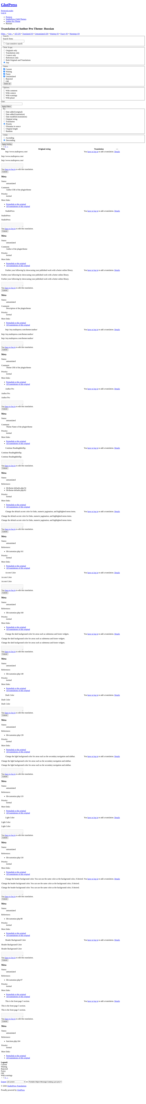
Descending (10, 140)
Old (6, 81)
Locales (10, 11)
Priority (9, 124)
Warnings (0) (75, 34)
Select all (7, 84)
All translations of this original (18, 207)
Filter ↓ (4, 34)
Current (7, 69)
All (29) (18, 34)
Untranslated (9, 76)
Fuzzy (7, 74)
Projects (4, 11)
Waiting (7, 72)
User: (3, 101)
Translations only (12, 53)
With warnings (11, 95)
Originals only (11, 50)
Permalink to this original (16, 205)
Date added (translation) (15, 114)
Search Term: (8, 39)
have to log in (93, 152)
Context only (11, 55)
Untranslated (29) (41, 34)
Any (7, 63)
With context (11, 93)
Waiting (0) (54, 34)
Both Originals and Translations (18, 60)
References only (12, 58)
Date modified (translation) (16, 117)
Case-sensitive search (14, 44)
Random (9, 131)
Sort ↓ (10, 34)
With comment (11, 91)
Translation (10, 122)
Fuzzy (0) (64, 34)
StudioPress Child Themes (16, 19)
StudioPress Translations (16, 1097)
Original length (12, 129)
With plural (10, 98)
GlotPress (9, 5)
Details (117, 152)
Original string (11, 119)
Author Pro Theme (13, 21)
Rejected (8, 79)
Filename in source (13, 126)
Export (3, 1093)
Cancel (4, 172)
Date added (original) (14, 112)
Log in (3, 13)
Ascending (10, 138)
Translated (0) (27, 34)
